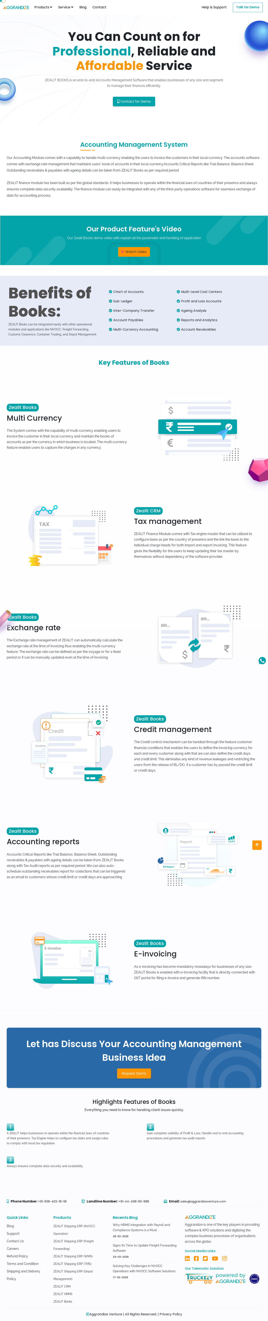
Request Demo (134, 1073)
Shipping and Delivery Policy (23, 1275)
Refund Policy (17, 1256)
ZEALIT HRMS (62, 1294)
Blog (82, 7)
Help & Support (214, 7)
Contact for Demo (134, 101)
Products (43, 7)
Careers (13, 1249)
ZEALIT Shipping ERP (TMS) (72, 1264)
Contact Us (15, 1241)
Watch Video (134, 251)
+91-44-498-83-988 (134, 1201)
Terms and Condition (23, 1264)
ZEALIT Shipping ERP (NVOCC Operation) (74, 1229)
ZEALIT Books (62, 1301)
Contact (99, 7)
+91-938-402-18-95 (52, 1201)
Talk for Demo (247, 7)
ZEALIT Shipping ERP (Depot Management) (73, 1275)
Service (65, 7)
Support (13, 1234)
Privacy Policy (171, 1314)
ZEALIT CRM (62, 1286)
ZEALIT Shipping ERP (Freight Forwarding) (73, 1245)
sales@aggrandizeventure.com (203, 1201)
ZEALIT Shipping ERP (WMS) (73, 1256)
